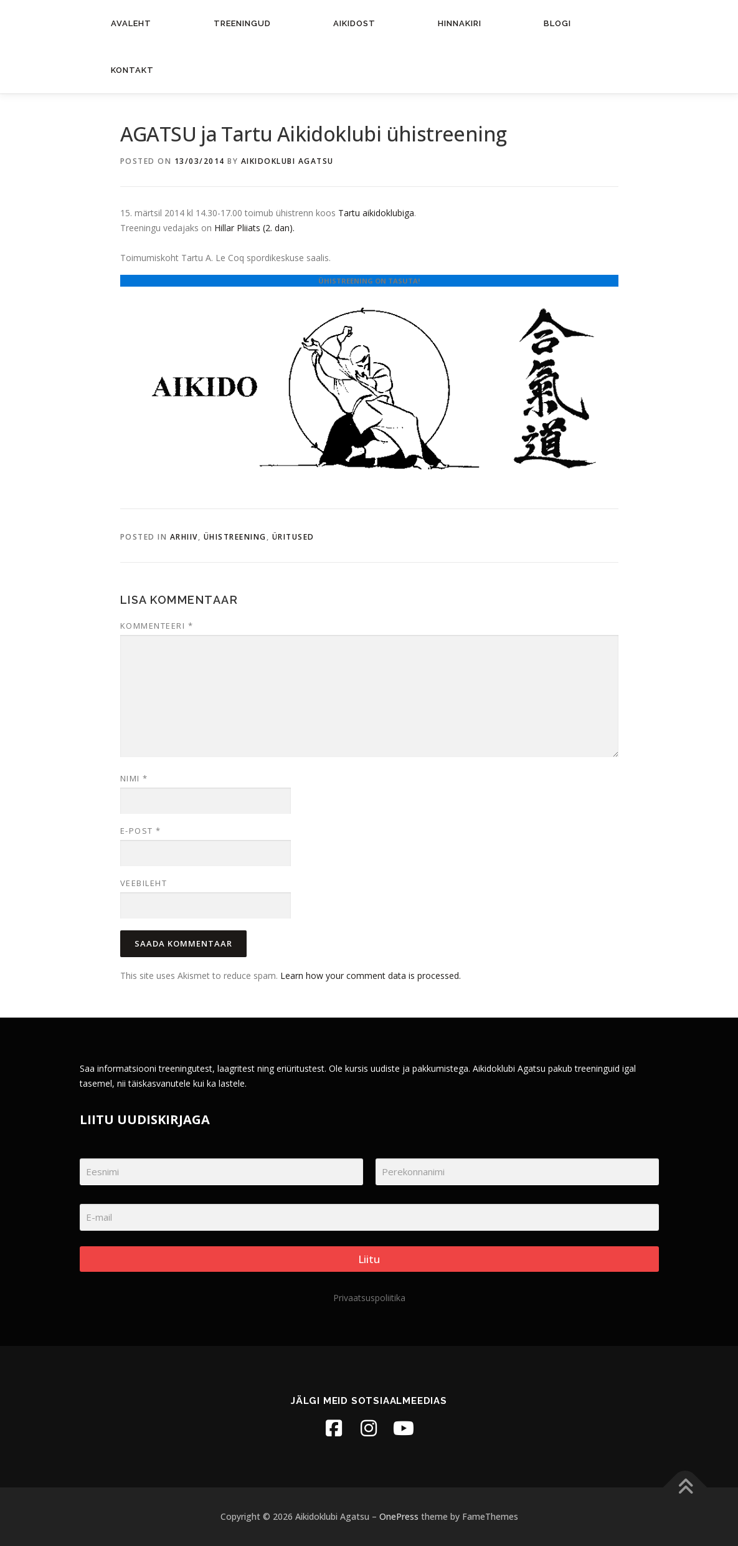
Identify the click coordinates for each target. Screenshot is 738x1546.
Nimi (134, 778)
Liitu (369, 1259)
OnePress (399, 1516)
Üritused (293, 537)
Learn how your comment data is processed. (370, 975)
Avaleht (131, 23)
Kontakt (132, 70)
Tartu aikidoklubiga (376, 213)
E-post (140, 830)
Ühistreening (235, 537)
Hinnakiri (459, 23)
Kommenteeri (157, 625)
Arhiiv (184, 537)
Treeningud (242, 23)
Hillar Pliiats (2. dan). (254, 228)
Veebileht (144, 883)
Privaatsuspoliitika (369, 1298)
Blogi (557, 23)
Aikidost (354, 23)
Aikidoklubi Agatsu (287, 161)
